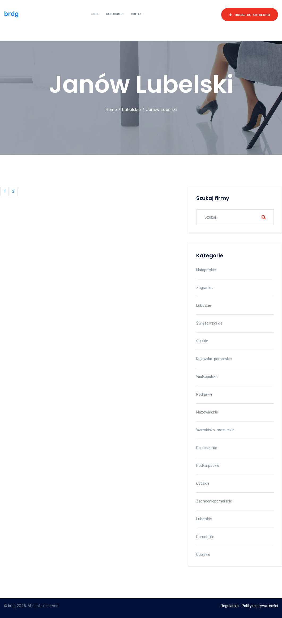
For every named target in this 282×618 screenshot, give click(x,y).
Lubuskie (203, 305)
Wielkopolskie (207, 376)
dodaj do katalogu (249, 15)
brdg (11, 14)
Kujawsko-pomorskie (214, 359)
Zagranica (204, 287)
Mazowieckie (207, 412)
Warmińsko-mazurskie (215, 430)
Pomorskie (205, 537)
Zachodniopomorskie (214, 501)
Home (111, 109)
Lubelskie (131, 109)
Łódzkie (203, 483)
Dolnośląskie (206, 448)
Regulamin (230, 606)
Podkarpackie (207, 465)
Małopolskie (206, 270)
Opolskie (203, 554)
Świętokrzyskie (209, 323)
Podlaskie (204, 394)
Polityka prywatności (260, 606)
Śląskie (202, 341)
